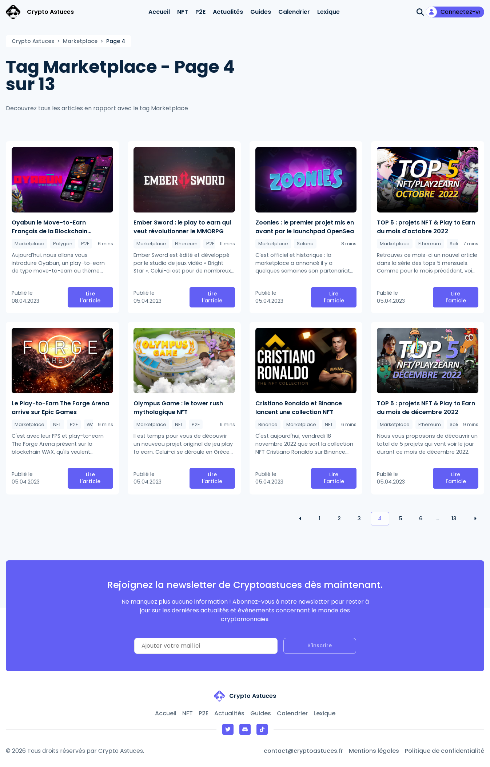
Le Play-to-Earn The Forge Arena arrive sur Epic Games (60, 407)
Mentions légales (374, 751)
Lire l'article (90, 297)
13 (454, 518)
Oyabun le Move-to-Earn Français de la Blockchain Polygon (49, 227)
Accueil (159, 12)
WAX (92, 424)
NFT (182, 12)
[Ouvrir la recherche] (420, 12)
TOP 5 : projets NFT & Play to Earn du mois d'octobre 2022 (426, 226)
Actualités (228, 12)
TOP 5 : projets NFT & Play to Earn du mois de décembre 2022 (426, 407)
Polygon (62, 244)
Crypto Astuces (33, 41)
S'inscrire (319, 645)
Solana (305, 244)
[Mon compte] (455, 12)
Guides (260, 12)
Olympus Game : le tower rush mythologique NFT (178, 407)
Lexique (328, 12)
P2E (200, 12)
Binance (268, 424)
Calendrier (294, 12)
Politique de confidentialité (444, 751)
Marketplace (80, 41)
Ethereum (186, 244)
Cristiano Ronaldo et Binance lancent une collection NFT (298, 407)
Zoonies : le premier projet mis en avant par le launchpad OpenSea (304, 226)
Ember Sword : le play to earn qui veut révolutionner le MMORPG (182, 226)
